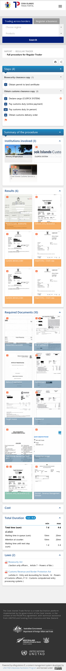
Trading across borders (17, 21)
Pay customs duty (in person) (23, 109)
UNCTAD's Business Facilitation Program (19, 668)
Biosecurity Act (15, 561)
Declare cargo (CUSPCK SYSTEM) (24, 98)
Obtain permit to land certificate (24, 84)
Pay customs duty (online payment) (26, 104)
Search (33, 39)
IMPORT (8, 51)
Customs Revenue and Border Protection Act (29, 571)
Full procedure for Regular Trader (24, 54)
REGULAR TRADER (24, 51)
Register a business (46, 21)
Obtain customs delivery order (23, 114)
